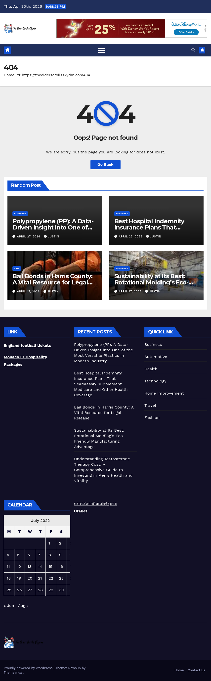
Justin (51, 236)
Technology (155, 381)
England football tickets (27, 345)
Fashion (152, 417)
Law (16, 268)
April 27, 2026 (29, 236)
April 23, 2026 (131, 236)
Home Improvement (164, 393)
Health (150, 368)
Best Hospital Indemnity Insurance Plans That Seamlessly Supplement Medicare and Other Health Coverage (101, 384)
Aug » (23, 605)
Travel (150, 405)
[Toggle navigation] (101, 50)
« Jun (9, 605)
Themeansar (13, 672)
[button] (193, 50)
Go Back (105, 164)
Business (20, 213)
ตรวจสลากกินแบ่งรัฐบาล (95, 503)
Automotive (155, 356)
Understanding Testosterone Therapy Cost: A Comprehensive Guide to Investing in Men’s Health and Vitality (103, 469)
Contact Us (196, 670)
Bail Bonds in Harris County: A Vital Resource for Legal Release (52, 282)
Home (9, 75)
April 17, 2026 (29, 291)
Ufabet (80, 511)
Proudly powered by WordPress (29, 668)
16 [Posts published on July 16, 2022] (61, 566)
